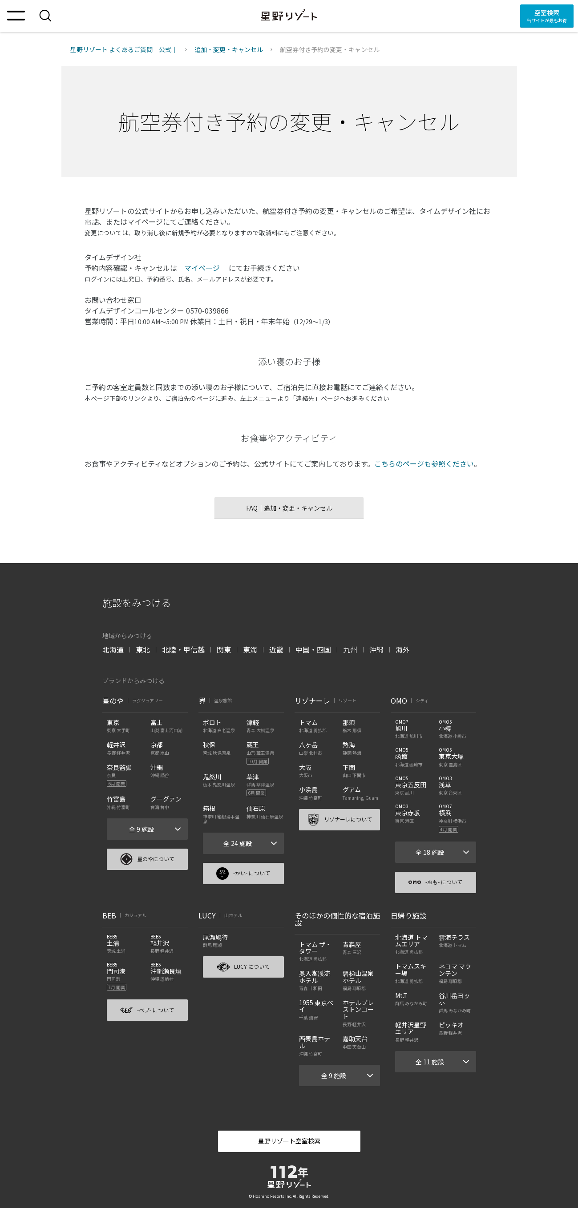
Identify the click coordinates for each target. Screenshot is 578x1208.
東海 (250, 649)
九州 (350, 649)
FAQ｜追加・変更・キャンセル (289, 507)
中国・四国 (313, 649)
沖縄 (376, 649)
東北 (143, 649)
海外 (403, 649)
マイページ (203, 267)
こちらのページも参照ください (424, 463)
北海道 (113, 649)
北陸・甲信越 (183, 649)
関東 (224, 649)
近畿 (276, 649)
